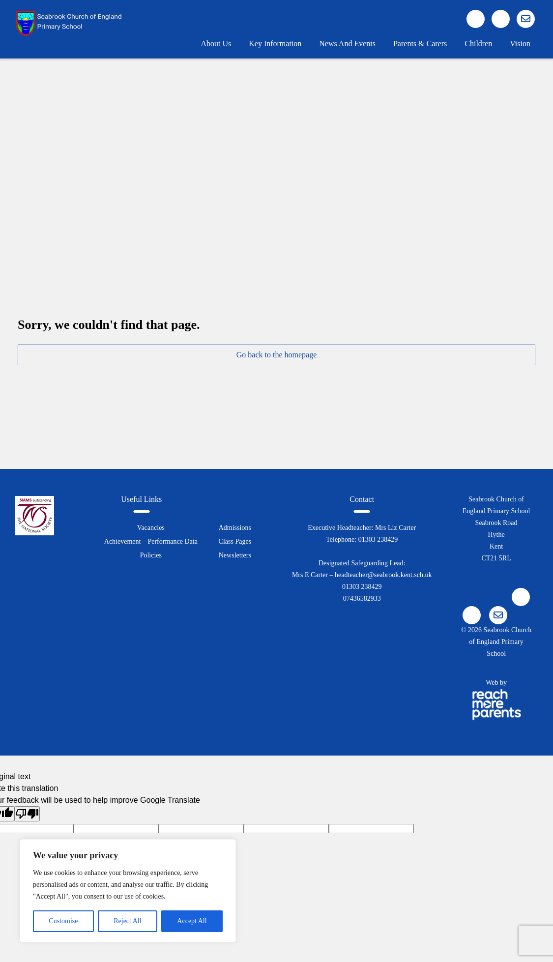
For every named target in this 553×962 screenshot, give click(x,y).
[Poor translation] (27, 813)
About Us (216, 43)
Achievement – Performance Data (151, 541)
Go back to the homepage (276, 354)
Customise (63, 921)
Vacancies (151, 527)
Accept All (191, 921)
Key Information (275, 43)
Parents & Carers (420, 43)
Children (478, 43)
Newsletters (235, 555)
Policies (151, 555)
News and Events (347, 43)
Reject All (127, 921)
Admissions (235, 527)
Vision (520, 43)
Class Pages (235, 541)
